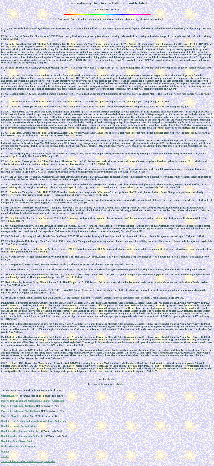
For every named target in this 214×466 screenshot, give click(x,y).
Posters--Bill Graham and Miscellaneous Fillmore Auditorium (32, 401)
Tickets (4, 456)
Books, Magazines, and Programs (18, 446)
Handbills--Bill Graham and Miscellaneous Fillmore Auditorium (33, 421)
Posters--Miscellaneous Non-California (20, 411)
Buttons (5, 451)
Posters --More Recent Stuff (15, 416)
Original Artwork (10, 396)
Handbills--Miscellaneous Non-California (22, 436)
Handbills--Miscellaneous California (19, 431)
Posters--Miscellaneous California (18, 406)
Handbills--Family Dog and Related (19, 426)
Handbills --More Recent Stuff (16, 441)
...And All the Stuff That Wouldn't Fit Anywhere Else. (28, 461)
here (96, 371)
